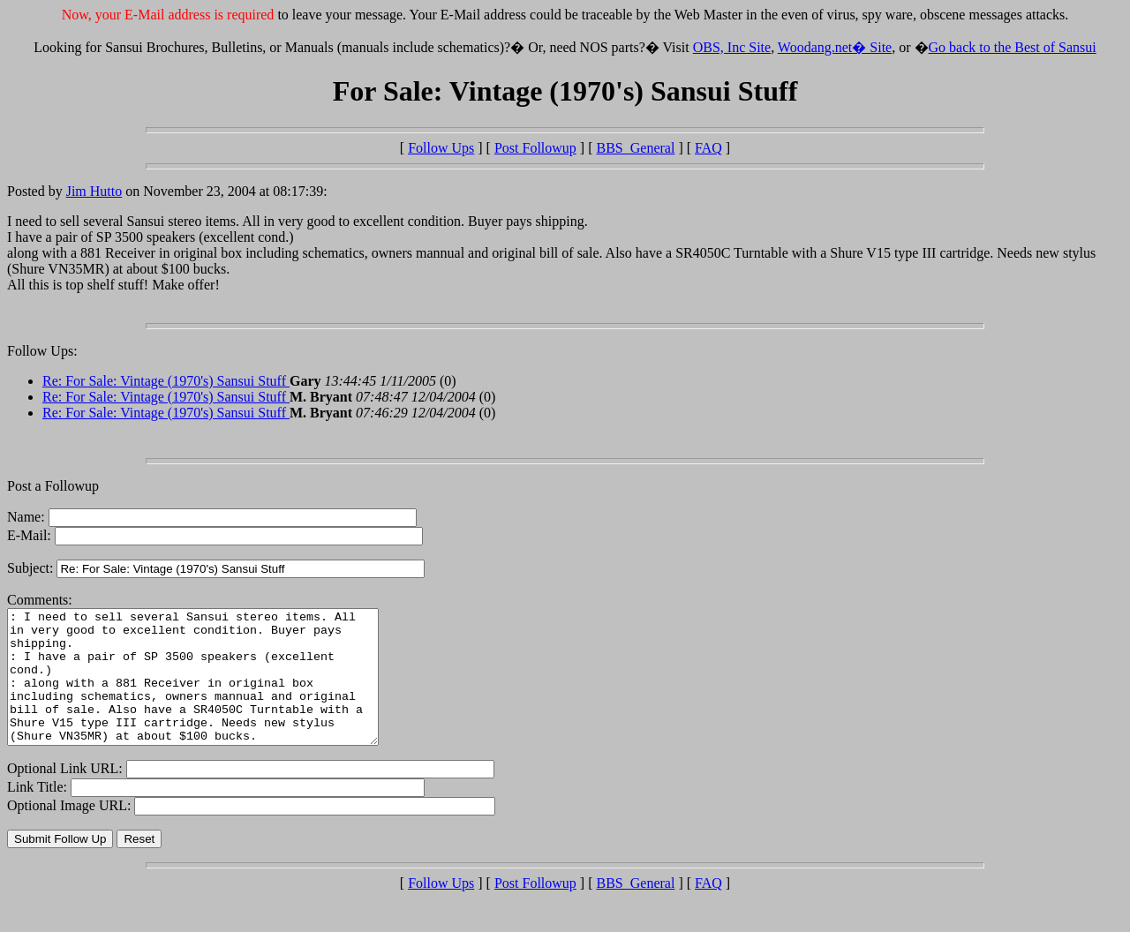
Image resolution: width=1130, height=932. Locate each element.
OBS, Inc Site (732, 47)
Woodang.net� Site (835, 47)
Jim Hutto (94, 191)
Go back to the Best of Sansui (1012, 47)
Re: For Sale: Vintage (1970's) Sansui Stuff (166, 380)
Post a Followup (53, 485)
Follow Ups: (42, 350)
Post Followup (535, 147)
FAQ (708, 147)
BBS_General (636, 147)
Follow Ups (441, 147)
